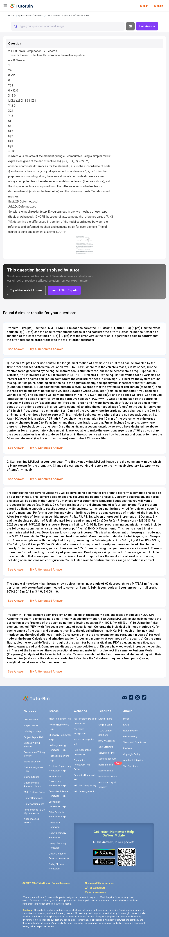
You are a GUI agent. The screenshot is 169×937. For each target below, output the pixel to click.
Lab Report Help (32, 731)
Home (11, 15)
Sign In (144, 6)
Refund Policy (130, 730)
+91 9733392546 (96, 888)
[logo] (21, 6)
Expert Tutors (105, 718)
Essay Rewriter (106, 770)
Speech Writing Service (32, 745)
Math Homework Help (60, 718)
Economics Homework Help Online (82, 764)
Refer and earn (106, 764)
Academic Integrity (133, 760)
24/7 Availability (106, 741)
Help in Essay (31, 725)
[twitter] (144, 697)
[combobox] (68, 26)
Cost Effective (105, 746)
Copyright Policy (131, 754)
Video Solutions (32, 761)
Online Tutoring (31, 777)
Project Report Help (34, 737)
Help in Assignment (84, 791)
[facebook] (124, 697)
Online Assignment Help (34, 769)
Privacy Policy (130, 736)
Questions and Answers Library (32, 784)
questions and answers (30, 15)
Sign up (158, 6)
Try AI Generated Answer (46, 349)
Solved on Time (106, 752)
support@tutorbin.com (101, 883)
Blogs (126, 718)
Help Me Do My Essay (85, 785)
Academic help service (32, 821)
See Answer (16, 349)
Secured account (107, 758)
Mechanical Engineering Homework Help (57, 781)
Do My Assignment (34, 804)
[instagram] (137, 697)
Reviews (127, 748)
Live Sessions (31, 719)
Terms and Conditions (134, 742)
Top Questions (130, 766)
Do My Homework (33, 798)
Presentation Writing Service (34, 754)
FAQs (126, 724)
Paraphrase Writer (107, 776)
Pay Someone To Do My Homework (34, 811)
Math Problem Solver (34, 792)
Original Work (105, 724)
